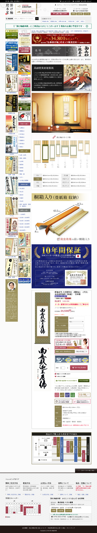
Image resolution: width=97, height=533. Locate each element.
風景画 (21, 164)
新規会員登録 (83, 5)
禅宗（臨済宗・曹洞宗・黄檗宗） (25, 205)
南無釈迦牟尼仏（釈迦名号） (81, 31)
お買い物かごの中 (61, 14)
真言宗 (21, 195)
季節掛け (22, 137)
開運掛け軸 (54, 21)
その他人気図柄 (24, 180)
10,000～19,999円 (25, 217)
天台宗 (21, 201)
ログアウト (74, 5)
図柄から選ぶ (58, 31)
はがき (80, 14)
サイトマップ (71, 528)
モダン (21, 177)
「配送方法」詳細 (29, 494)
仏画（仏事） (23, 155)
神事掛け (22, 131)
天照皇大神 (71, 21)
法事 (77, 21)
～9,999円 (22, 214)
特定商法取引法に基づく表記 (56, 528)
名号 (72, 31)
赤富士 (82, 21)
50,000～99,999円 (25, 227)
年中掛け (22, 134)
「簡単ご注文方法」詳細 (13, 494)
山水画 (21, 161)
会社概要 (77, 1)
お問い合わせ (87, 1)
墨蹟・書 (22, 174)
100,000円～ (23, 230)
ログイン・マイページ (63, 5)
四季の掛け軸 (62, 21)
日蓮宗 (21, 198)
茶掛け (21, 146)
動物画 (21, 171)
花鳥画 (21, 167)
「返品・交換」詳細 (82, 494)
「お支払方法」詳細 (47, 494)
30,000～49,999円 (25, 224)
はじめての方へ (67, 1)
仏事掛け (22, 128)
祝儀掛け (22, 140)
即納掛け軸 (45, 21)
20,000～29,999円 (25, 220)
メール (87, 14)
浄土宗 (21, 191)
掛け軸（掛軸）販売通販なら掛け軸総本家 (42, 31)
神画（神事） (23, 158)
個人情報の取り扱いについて (37, 528)
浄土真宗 (22, 188)
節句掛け (22, 143)
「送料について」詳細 (65, 494)
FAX (73, 14)
